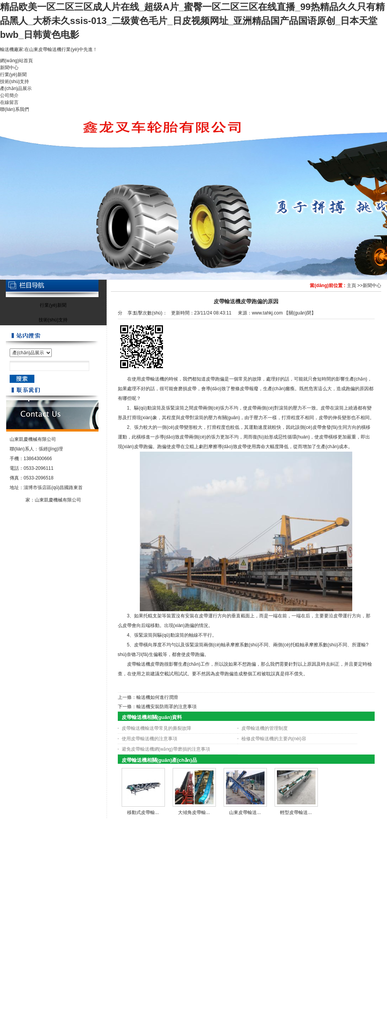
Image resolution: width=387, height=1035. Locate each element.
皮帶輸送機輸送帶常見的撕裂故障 (156, 728)
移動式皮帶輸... (143, 812)
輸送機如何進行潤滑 (157, 697)
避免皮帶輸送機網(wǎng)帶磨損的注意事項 (166, 749)
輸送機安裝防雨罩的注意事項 (166, 706)
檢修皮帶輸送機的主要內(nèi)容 (273, 738)
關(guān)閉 (300, 313)
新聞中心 (372, 285)
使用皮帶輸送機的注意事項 (149, 738)
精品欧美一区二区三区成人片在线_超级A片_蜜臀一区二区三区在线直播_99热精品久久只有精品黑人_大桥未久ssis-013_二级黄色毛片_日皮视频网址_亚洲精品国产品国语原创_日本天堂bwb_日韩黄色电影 (192, 21)
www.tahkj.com (267, 313)
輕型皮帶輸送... (296, 812)
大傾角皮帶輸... (194, 812)
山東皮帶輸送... (245, 812)
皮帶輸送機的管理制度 (264, 728)
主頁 (351, 285)
